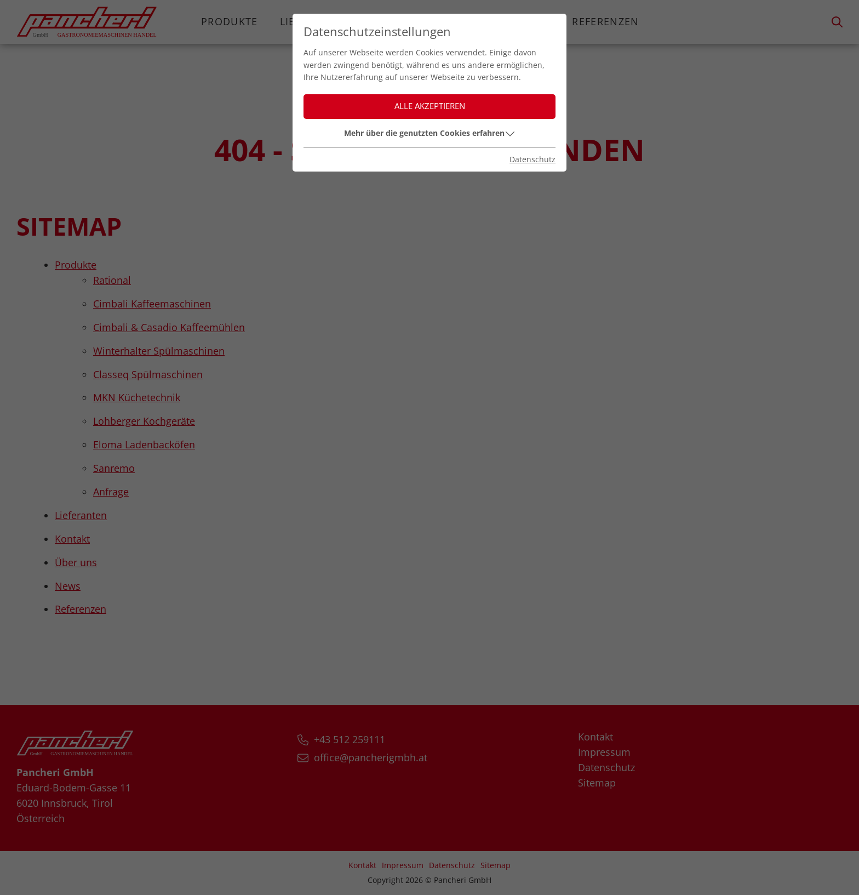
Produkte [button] (229, 21)
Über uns (470, 21)
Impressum (604, 752)
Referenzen (605, 21)
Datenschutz (606, 767)
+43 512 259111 (349, 739)
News (534, 21)
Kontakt (396, 21)
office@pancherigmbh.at (370, 757)
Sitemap (597, 782)
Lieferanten (315, 21)
